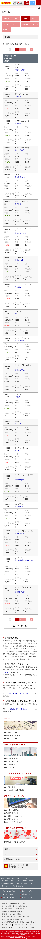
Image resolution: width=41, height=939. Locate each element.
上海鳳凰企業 (20, 533)
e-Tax (31, 883)
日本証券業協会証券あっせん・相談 (10, 880)
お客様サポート (27, 897)
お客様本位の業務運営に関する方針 (12, 911)
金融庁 (3, 878)
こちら (5, 672)
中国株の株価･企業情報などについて (22, 693)
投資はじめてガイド (9, 897)
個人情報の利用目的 (8, 908)
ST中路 (17, 397)
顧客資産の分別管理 (8, 906)
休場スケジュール (11, 849)
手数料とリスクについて (9, 927)
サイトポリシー (6, 924)
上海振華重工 (20, 370)
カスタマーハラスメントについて (29, 927)
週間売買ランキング (14, 813)
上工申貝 (18, 423)
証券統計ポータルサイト (7, 883)
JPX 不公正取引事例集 (16, 886)
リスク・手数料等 (21, 2)
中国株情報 (10, 787)
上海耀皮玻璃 (20, 506)
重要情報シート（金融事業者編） (12, 914)
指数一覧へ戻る (22, 626)
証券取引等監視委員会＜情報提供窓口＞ (18, 878)
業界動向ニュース (13, 736)
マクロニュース (12, 739)
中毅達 (17, 314)
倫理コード (26, 903)
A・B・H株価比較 (13, 810)
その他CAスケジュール (15, 767)
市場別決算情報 (12, 758)
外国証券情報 (14, 2)
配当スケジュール (13, 761)
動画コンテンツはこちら (15, 842)
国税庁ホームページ (22, 883)
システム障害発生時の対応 (10, 922)
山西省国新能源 (20, 233)
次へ (31, 50)
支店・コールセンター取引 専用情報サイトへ (19, 866)
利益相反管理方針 (15, 903)
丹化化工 (18, 97)
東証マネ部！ (4, 886)
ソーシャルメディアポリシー (22, 924)
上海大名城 (19, 260)
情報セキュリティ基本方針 (28, 922)
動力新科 (18, 450)
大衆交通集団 (20, 150)
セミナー (8, 854)
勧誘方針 (4, 903)
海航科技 (18, 204)
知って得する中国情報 (15, 790)
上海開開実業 (20, 592)
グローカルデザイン (9, 891)
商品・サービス (27, 891)
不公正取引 (26, 916)
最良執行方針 (20, 908)
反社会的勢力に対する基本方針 (11, 916)
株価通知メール (12, 819)
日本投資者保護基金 (28, 880)
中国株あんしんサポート (14, 859)
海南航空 (18, 287)
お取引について (27, 894)
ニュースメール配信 (14, 822)
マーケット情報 (8, 894)
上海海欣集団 (20, 341)
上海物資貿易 (20, 480)
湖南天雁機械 (20, 177)
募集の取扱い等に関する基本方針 (12, 919)
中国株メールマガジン (15, 816)
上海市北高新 (20, 70)
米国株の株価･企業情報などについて (22, 709)
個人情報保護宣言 (21, 906)
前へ (10, 50)
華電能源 (18, 123)
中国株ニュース (12, 732)
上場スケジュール (13, 764)
